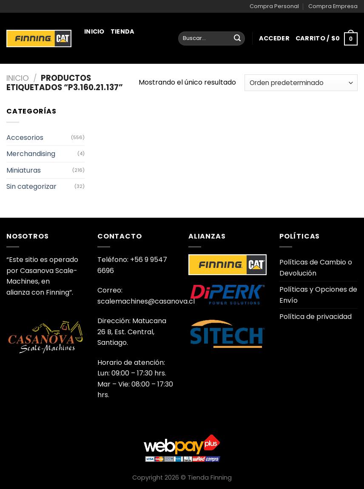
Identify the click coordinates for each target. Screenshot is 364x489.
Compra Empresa (333, 6)
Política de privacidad (315, 316)
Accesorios (24, 137)
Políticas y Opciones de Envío (318, 294)
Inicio (94, 31)
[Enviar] (237, 38)
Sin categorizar (31, 186)
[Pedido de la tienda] (301, 82)
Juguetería (107, 152)
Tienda (123, 31)
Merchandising (114, 115)
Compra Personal (274, 6)
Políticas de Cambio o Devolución (315, 267)
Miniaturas (110, 69)
